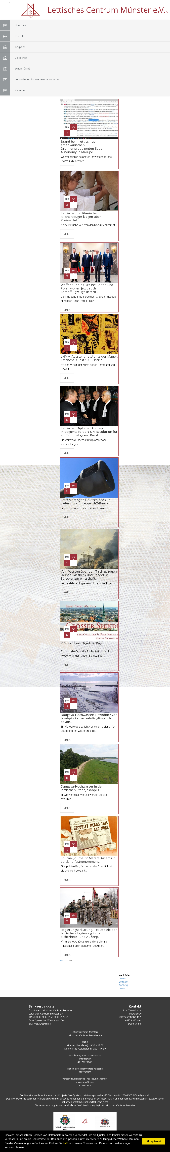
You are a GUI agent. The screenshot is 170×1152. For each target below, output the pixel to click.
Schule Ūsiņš (19, 68)
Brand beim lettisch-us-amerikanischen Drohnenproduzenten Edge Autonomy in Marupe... (81, 146)
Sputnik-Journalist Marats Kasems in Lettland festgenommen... (88, 860)
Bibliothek (17, 57)
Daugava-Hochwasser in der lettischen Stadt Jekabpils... (82, 788)
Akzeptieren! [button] (153, 1141)
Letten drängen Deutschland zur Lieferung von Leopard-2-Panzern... (87, 501)
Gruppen (17, 47)
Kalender (17, 90)
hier (65, 1143)
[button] (156, 41)
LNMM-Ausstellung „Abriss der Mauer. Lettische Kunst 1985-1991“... (89, 358)
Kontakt (16, 36)
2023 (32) (123, 978)
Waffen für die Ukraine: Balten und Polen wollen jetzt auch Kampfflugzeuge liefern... (87, 288)
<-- (61, 94)
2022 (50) (123, 982)
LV (52, 12)
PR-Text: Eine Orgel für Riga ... (83, 645)
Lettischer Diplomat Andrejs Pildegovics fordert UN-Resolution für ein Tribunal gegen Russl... (89, 431)
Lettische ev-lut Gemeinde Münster (28, 81)
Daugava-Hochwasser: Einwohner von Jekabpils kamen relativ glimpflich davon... (89, 718)
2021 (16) (123, 985)
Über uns (17, 25)
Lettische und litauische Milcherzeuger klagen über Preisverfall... (81, 216)
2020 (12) (123, 988)
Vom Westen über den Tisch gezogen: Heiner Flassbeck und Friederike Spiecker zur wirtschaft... (89, 575)
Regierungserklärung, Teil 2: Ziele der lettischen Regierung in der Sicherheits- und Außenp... (89, 933)
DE (46, 12)
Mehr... (67, 234)
